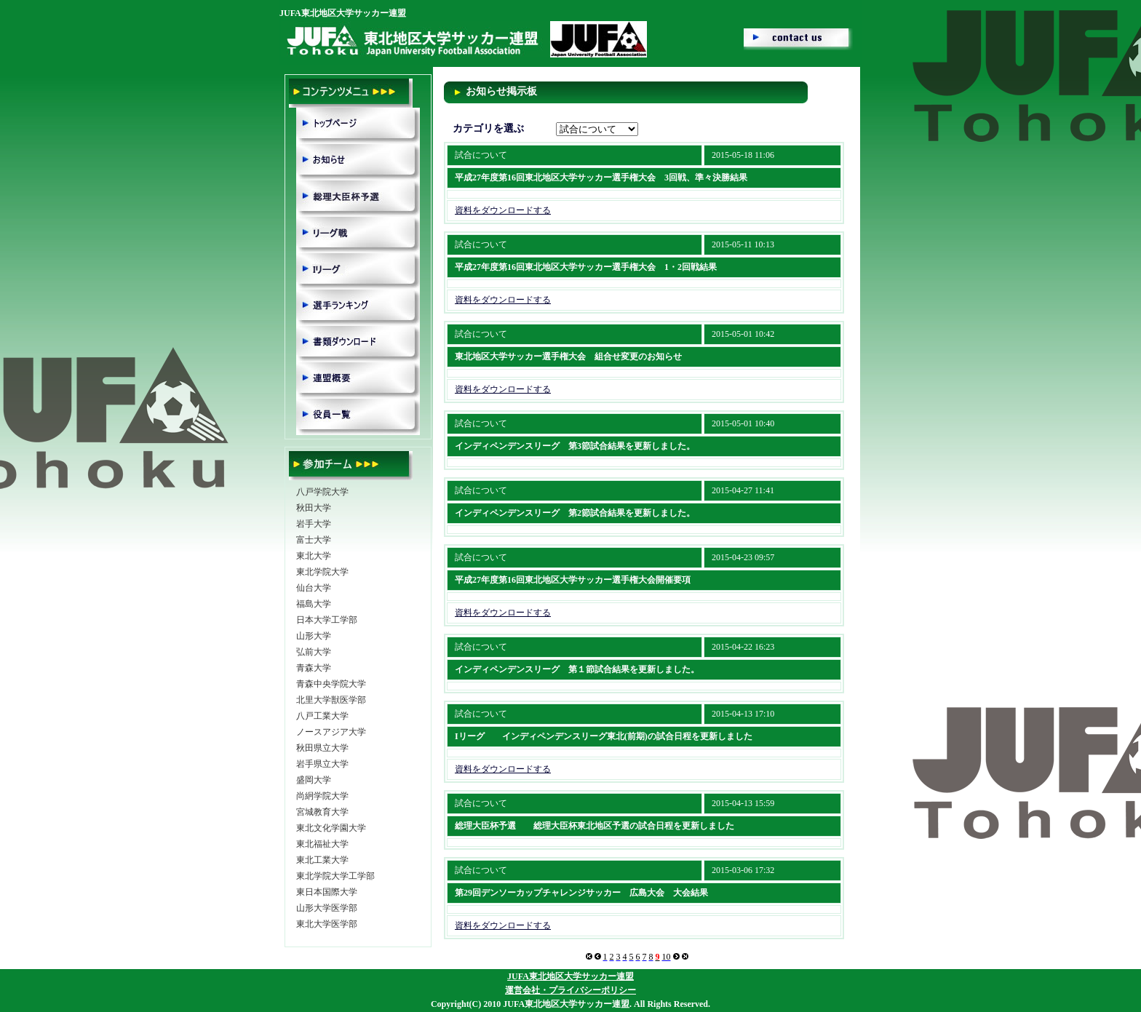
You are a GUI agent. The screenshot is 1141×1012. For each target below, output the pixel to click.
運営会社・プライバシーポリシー (570, 990)
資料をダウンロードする (503, 210)
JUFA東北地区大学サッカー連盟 (570, 976)
